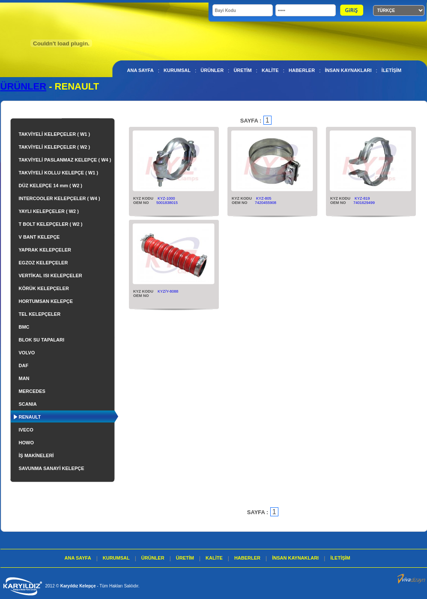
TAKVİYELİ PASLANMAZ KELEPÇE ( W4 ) (65, 159)
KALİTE (270, 70)
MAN (24, 378)
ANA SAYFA (140, 70)
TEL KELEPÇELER (40, 314)
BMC (24, 326)
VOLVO (27, 352)
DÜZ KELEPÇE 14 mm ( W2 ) (51, 185)
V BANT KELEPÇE (39, 237)
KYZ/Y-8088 (168, 291)
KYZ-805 (264, 198)
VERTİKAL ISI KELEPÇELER (50, 275)
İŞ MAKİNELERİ (36, 455)
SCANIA (28, 404)
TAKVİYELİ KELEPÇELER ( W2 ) (54, 147)
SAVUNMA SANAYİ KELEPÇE (51, 468)
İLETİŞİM (391, 70)
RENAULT (30, 416)
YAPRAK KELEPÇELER (45, 249)
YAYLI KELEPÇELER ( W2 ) (49, 211)
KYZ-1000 (166, 198)
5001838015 (167, 203)
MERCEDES (32, 391)
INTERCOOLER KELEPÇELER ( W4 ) (59, 198)
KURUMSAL (177, 70)
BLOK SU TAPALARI (42, 339)
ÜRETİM (242, 70)
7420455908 (265, 203)
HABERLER (302, 70)
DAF (24, 365)
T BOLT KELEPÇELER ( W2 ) (51, 224)
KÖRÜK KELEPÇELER (44, 288)
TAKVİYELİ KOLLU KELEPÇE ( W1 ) (59, 172)
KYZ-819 (362, 198)
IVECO (26, 429)
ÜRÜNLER (212, 70)
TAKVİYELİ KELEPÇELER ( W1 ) (54, 134)
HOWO (26, 442)
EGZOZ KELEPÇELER (43, 262)
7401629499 (364, 203)
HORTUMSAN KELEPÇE (46, 301)
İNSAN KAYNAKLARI (348, 70)
